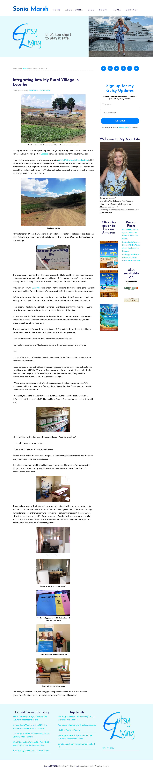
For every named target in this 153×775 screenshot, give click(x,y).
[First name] (120, 107)
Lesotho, (44, 157)
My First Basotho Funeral (69, 733)
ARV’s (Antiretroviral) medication (73, 163)
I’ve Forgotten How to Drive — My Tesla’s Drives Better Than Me (131, 260)
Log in (106, 769)
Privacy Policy (108, 751)
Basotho (36, 291)
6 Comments (45, 93)
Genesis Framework (85, 769)
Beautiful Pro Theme (67, 769)
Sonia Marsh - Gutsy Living (31, 10)
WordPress (99, 769)
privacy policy (123, 130)
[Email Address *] (120, 116)
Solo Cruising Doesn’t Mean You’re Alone (31, 753)
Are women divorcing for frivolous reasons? (77, 728)
